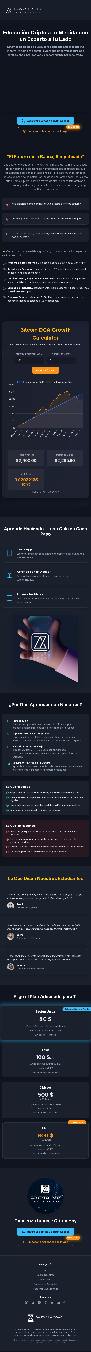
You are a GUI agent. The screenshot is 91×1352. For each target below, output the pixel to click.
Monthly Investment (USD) (29, 353)
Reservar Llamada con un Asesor (45, 121)
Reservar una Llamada (45, 1288)
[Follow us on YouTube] (32, 1303)
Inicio (45, 1270)
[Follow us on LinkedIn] (52, 1303)
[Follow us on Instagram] (45, 1303)
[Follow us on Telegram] (58, 1303)
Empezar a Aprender (45, 1284)
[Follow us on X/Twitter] (26, 1303)
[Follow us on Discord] (39, 1303)
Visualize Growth (45, 370)
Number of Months (61, 353)
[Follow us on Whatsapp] (65, 1303)
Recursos (45, 1279)
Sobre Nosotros (45, 1274)
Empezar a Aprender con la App (45, 131)
